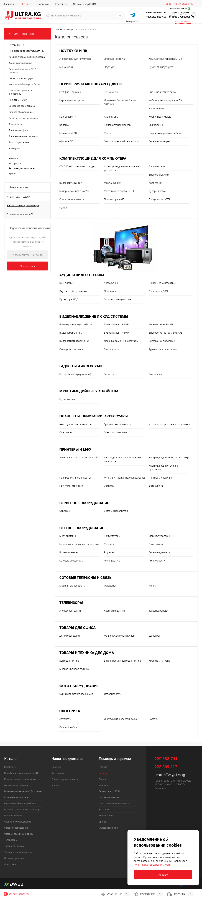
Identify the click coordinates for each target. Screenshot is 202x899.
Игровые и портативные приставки (169, 424)
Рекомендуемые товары (22, 168)
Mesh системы (67, 536)
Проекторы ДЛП (158, 291)
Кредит (12, 173)
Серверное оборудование (84, 503)
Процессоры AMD (114, 199)
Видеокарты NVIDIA (70, 182)
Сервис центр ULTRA (84, 4)
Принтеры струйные (71, 485)
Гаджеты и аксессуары (81, 366)
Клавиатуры (111, 116)
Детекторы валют (69, 635)
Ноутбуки (109, 67)
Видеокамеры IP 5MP (71, 332)
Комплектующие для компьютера (92, 158)
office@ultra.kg (174, 775)
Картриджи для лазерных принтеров (170, 457)
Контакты (61, 4)
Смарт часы (155, 374)
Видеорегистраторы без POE (165, 332)
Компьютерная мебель (117, 125)
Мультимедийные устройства (88, 391)
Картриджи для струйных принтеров (163, 467)
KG (191, 3)
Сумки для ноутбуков (161, 67)
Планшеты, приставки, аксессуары (93, 416)
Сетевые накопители (116, 510)
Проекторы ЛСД (68, 299)
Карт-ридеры (156, 108)
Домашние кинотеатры (162, 283)
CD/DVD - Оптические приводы (77, 166)
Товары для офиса (77, 628)
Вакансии (104, 809)
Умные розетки (157, 560)
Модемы (109, 544)
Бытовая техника (69, 660)
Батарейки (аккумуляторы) (75, 374)
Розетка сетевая (68, 552)
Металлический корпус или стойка (79, 544)
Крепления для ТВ (114, 610)
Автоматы (65, 719)
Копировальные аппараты (75, 477)
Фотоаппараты (113, 694)
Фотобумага (156, 485)
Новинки (13, 158)
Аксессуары (111, 283)
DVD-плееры (66, 283)
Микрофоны (156, 125)
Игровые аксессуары (71, 100)
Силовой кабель (68, 727)
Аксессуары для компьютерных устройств (122, 168)
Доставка (43, 4)
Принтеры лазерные (160, 477)
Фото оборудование (79, 686)
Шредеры (154, 635)
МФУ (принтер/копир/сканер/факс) (124, 477)
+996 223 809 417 (156, 16)
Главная (9, 4)
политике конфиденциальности (152, 864)
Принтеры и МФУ (75, 449)
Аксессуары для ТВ (70, 610)
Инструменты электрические (120, 719)
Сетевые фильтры (159, 141)
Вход (168, 3)
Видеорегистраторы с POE (74, 340)
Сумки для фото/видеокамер (76, 694)
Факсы (152, 585)
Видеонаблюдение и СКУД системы (93, 316)
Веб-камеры (111, 92)
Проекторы (110, 291)
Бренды (103, 821)
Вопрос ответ (106, 815)
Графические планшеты (118, 424)
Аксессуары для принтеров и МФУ (79, 457)
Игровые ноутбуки (115, 58)
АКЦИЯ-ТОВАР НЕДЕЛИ (18, 197)
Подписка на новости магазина (29, 228)
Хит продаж (15, 163)
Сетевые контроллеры (162, 340)
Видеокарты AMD (159, 174)
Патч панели (156, 544)
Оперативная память (71, 199)
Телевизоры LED (158, 610)
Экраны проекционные (117, 299)
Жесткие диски (112, 182)
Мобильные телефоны (72, 585)
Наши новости (18, 187)
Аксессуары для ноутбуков (75, 58)
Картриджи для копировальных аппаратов (122, 459)
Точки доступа (112, 560)
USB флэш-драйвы (70, 92)
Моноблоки (66, 67)
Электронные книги (115, 432)
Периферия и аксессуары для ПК (90, 84)
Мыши (107, 133)
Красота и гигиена (159, 660)
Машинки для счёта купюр (119, 635)
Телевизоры (71, 603)
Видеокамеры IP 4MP (161, 324)
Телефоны (110, 585)
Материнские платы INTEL (119, 191)
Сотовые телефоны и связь (85, 578)
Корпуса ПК (155, 182)
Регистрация (181, 3)
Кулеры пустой (157, 191)
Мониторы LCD (68, 133)
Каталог (26, 4)
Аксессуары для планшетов (75, 424)
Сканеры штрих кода (71, 349)
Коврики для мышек (160, 116)
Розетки (153, 719)
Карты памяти (67, 116)
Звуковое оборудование (73, 291)
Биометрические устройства (76, 324)
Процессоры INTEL (159, 199)
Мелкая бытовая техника (74, 669)
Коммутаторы (112, 536)
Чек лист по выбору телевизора (23, 205)
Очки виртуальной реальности (121, 141)
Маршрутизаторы (159, 536)
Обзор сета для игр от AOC (20, 214)
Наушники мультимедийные (165, 133)
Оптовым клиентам (109, 797)
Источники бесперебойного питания (120, 102)
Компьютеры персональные (165, 58)
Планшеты (65, 432)
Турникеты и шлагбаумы (163, 349)
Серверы (64, 510)
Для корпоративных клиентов (114, 803)
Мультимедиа (67, 399)
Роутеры (109, 552)
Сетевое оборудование (81, 528)
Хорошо (163, 874)
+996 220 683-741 (156, 12)
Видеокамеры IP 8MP (116, 332)
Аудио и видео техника (81, 275)
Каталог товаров (27, 34)
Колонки (64, 125)
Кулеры (63, 207)
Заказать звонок (183, 22)
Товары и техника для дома (86, 653)
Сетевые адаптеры (159, 552)
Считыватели (111, 349)
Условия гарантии (108, 827)
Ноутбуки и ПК (73, 51)
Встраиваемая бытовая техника (123, 660)
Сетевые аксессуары (71, 560)
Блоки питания (157, 166)
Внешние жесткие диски (163, 92)
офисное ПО (66, 141)
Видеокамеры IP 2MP (116, 324)
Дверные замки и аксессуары (121, 340)
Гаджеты (109, 374)
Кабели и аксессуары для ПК (165, 100)
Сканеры (109, 485)
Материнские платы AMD (74, 191)
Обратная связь (17, 894)
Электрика (69, 711)
